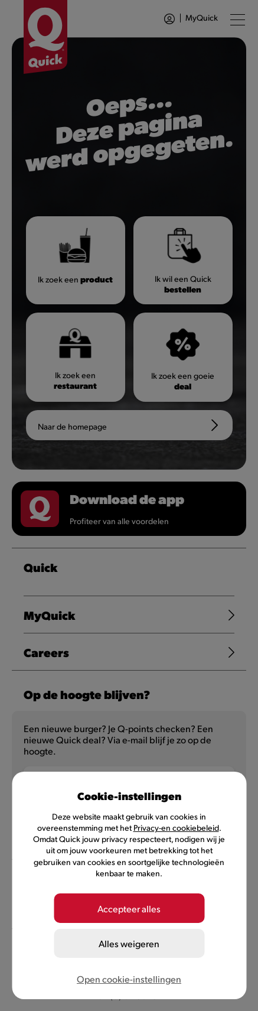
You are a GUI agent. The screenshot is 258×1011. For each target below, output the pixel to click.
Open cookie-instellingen (129, 979)
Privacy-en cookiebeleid (176, 828)
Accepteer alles (129, 908)
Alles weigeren (129, 943)
